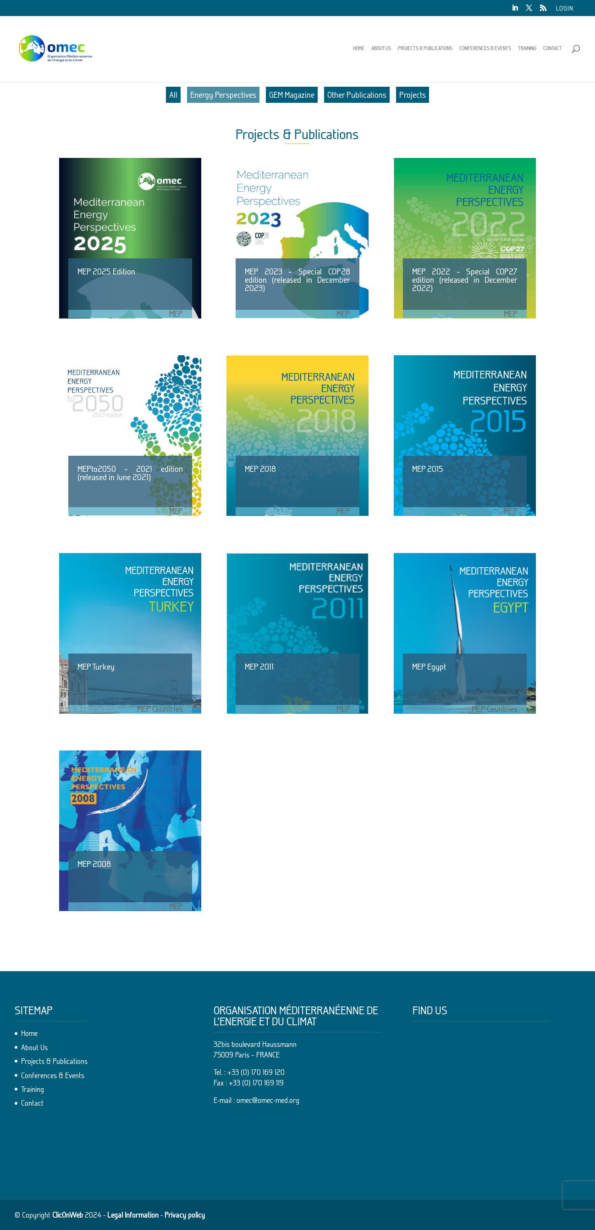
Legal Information (133, 1214)
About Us (381, 48)
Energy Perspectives (223, 95)
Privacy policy (185, 1214)
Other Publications (356, 95)
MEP (176, 314)
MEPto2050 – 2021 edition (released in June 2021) (130, 473)
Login (564, 8)
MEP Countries (160, 709)
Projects (412, 95)
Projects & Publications (425, 48)
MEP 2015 (427, 469)
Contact (552, 48)
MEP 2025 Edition (106, 271)
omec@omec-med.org (268, 1100)
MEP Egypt (429, 666)
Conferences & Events (485, 48)
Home (358, 48)
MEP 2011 (259, 666)
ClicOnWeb (67, 1214)
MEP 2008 (94, 864)
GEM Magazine (291, 95)
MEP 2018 (260, 469)
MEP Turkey (96, 666)
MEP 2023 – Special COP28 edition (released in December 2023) (297, 280)
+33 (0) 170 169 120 (256, 1072)
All (173, 95)
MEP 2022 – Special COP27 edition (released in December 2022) (465, 280)
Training (527, 48)
